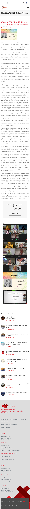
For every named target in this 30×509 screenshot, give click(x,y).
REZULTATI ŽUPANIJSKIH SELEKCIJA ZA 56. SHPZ (17, 326)
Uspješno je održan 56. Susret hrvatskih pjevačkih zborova (17, 317)
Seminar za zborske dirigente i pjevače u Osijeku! (17, 352)
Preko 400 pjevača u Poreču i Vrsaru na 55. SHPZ (17, 335)
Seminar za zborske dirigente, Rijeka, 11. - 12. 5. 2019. (17, 376)
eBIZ (24, 501)
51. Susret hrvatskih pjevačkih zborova (16, 392)
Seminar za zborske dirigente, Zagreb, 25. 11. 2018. (17, 384)
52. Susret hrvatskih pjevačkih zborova (16, 368)
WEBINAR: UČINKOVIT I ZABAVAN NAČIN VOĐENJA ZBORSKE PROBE (16, 343)
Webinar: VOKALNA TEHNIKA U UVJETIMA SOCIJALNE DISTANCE (15, 23)
